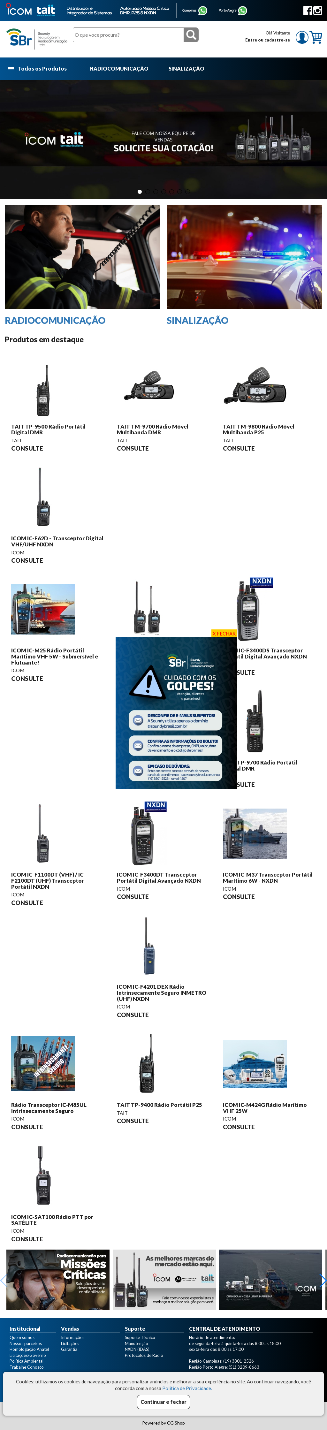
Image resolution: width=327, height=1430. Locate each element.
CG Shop (176, 1423)
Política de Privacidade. (187, 1388)
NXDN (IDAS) (137, 1349)
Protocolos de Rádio (144, 1355)
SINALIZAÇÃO (186, 68)
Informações (72, 1337)
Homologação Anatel (29, 1349)
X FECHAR (224, 633)
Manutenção (136, 1343)
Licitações (70, 1343)
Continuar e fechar (163, 1402)
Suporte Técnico (140, 1337)
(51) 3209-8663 (244, 1367)
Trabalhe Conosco (27, 1367)
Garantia (69, 1349)
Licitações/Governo (28, 1355)
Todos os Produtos (38, 68)
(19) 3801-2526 (238, 1361)
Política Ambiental (26, 1361)
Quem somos (22, 1337)
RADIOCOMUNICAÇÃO (119, 68)
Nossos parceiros (26, 1343)
